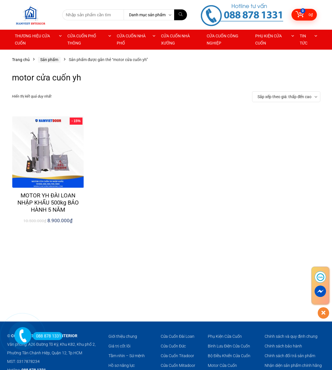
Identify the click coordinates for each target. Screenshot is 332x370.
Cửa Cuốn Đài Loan (177, 336)
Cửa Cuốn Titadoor (177, 355)
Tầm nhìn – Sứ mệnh (126, 355)
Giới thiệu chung (122, 336)
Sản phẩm (49, 59)
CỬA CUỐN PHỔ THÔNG (81, 39)
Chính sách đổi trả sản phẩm (290, 355)
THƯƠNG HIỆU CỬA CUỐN (32, 39)
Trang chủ (21, 59)
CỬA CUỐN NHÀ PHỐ (131, 39)
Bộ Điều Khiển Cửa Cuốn (229, 355)
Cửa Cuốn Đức (173, 346)
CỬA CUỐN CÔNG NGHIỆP (222, 39)
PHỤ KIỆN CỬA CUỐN (268, 39)
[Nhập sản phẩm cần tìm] (180, 14)
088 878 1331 (47, 336)
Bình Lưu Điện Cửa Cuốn (229, 346)
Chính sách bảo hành (283, 346)
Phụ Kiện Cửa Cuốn (225, 336)
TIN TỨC (303, 39)
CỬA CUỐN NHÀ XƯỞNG (175, 39)
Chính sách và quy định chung (291, 336)
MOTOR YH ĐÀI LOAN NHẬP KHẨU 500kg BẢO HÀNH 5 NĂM (48, 202)
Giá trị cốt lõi (119, 346)
